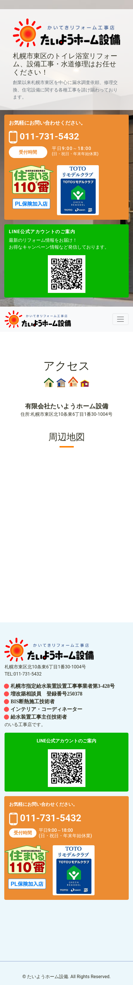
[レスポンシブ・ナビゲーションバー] (120, 319)
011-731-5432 (48, 136)
